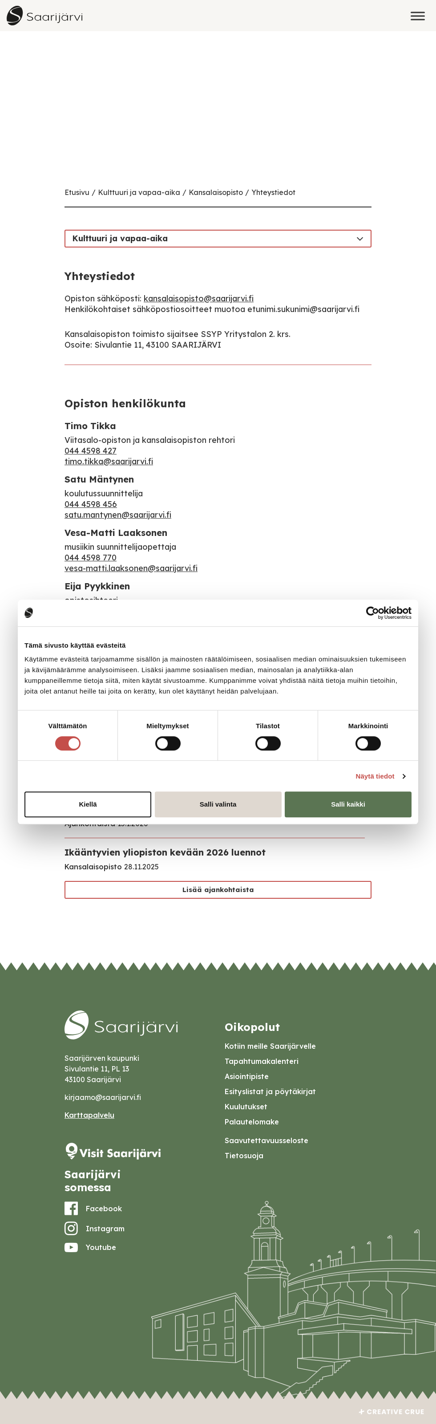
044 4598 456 (91, 504)
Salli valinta (218, 804)
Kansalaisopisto (216, 192)
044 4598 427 (91, 451)
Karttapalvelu (89, 1115)
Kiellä (88, 804)
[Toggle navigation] (360, 238)
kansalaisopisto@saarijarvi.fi (199, 298)
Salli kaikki (348, 804)
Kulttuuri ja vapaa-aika (139, 192)
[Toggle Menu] (418, 16)
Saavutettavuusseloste (266, 1140)
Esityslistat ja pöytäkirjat (270, 1091)
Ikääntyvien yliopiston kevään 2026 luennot (165, 852)
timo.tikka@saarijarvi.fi (109, 461)
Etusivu (77, 192)
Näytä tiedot (375, 776)
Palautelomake (252, 1121)
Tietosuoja (244, 1155)
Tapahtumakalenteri (262, 1061)
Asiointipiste (247, 1076)
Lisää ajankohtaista (218, 889)
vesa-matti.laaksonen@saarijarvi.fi (131, 568)
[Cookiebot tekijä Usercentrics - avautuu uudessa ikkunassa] (373, 613)
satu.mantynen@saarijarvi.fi (118, 515)
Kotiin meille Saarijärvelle (270, 1046)
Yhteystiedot (273, 192)
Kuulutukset (246, 1106)
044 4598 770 (91, 557)
